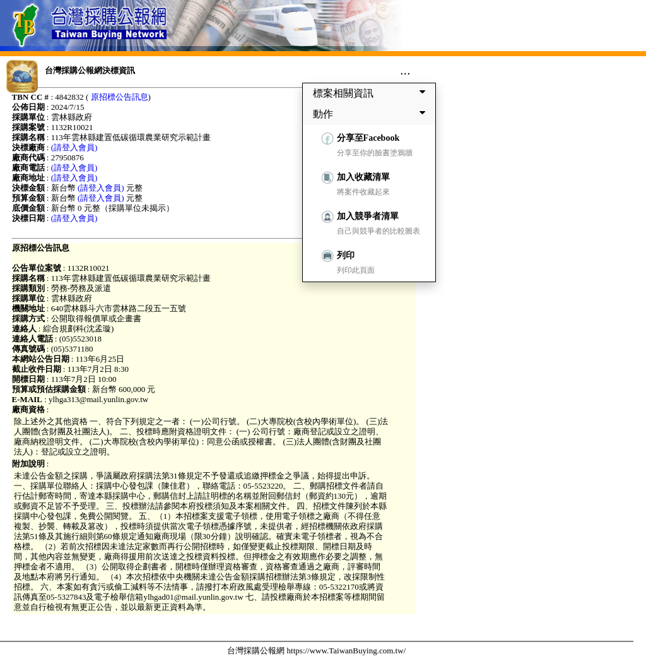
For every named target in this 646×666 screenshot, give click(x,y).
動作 (371, 113)
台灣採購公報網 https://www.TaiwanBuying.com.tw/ (316, 650)
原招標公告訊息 (119, 97)
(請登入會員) (74, 147)
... (405, 70)
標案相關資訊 (371, 92)
